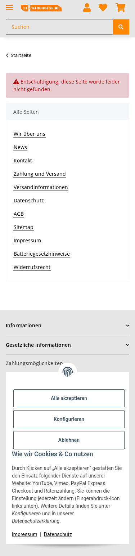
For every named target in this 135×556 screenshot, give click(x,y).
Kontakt (23, 160)
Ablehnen (69, 440)
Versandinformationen (41, 187)
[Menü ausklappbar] (9, 4)
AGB (19, 213)
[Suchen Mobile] (59, 27)
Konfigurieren (69, 419)
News (20, 147)
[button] (87, 8)
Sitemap (23, 227)
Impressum (24, 534)
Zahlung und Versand (40, 173)
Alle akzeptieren (69, 398)
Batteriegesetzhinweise (42, 253)
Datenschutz (58, 534)
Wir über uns (29, 133)
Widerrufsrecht (32, 267)
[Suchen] (121, 27)
